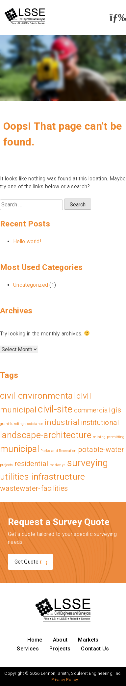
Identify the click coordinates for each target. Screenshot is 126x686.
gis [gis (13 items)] (116, 410)
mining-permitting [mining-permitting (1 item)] (108, 437)
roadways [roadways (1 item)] (58, 465)
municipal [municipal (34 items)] (19, 448)
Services (28, 649)
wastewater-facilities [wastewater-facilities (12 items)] (34, 488)
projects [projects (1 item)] (6, 465)
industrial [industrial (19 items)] (62, 422)
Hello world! (27, 241)
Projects (60, 649)
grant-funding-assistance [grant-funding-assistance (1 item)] (21, 424)
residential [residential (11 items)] (31, 464)
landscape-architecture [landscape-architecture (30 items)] (45, 435)
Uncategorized (30, 285)
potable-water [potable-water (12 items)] (101, 449)
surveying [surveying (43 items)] (87, 462)
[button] (116, 17)
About (60, 640)
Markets (88, 640)
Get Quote (30, 562)
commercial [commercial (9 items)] (92, 410)
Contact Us (95, 649)
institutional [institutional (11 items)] (100, 422)
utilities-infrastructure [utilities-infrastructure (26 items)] (42, 477)
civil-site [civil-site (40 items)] (55, 409)
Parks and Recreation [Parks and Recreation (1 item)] (58, 451)
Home (34, 640)
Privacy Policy (64, 679)
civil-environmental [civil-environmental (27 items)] (37, 395)
